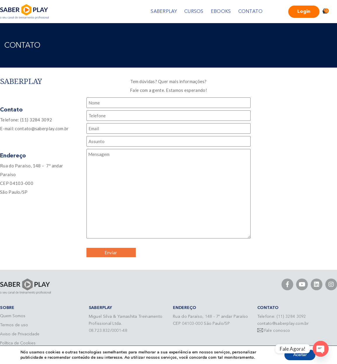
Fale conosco (277, 331)
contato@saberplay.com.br (283, 324)
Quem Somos (12, 316)
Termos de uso (14, 325)
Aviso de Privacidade (19, 334)
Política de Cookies (18, 343)
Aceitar (300, 355)
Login (303, 11)
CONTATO (250, 11)
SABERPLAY (164, 11)
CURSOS (194, 11)
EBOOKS (221, 11)
